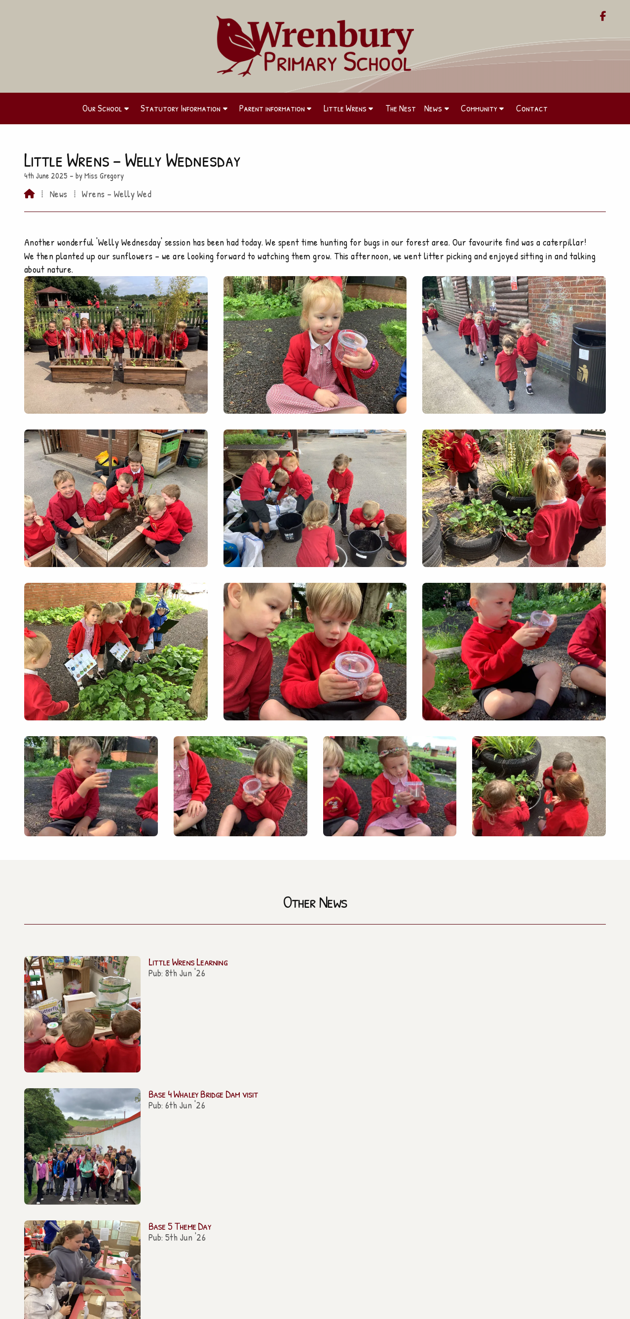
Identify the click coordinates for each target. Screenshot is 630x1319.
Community (115, 1187)
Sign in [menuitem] (591, 1306)
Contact (115, 1202)
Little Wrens (115, 1159)
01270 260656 (320, 1142)
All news (578, 1024)
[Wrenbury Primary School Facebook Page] (603, 16)
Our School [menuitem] (102, 108)
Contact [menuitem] (532, 108)
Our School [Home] (115, 1131)
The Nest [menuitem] (400, 108)
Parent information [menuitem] (272, 108)
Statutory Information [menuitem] (181, 108)
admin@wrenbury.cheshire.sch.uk (320, 1130)
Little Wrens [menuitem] (345, 108)
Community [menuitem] (479, 108)
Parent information (115, 1145)
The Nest (115, 1173)
